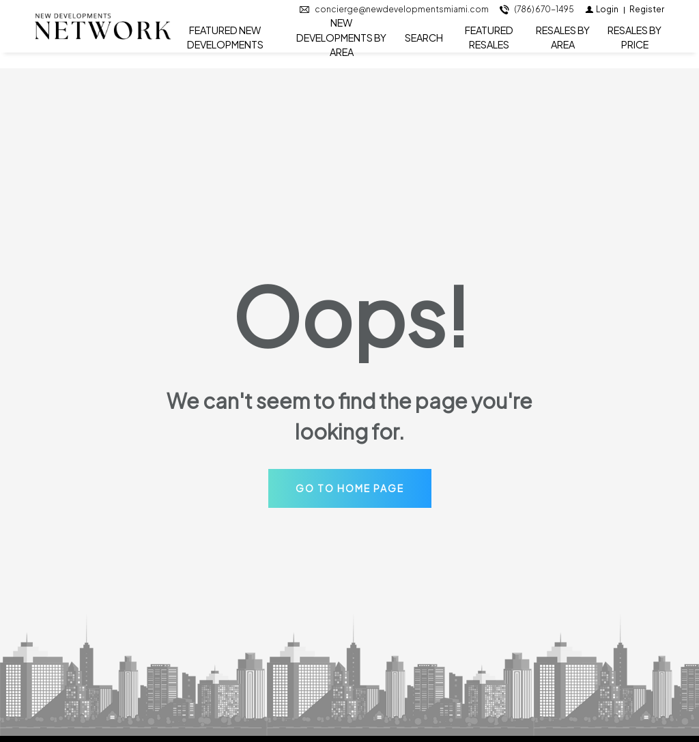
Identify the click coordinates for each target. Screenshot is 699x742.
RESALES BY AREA (563, 45)
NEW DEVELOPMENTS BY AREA (341, 45)
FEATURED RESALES (489, 45)
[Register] (646, 17)
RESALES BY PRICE (634, 45)
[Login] (601, 17)
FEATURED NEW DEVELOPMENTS (225, 45)
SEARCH (424, 45)
